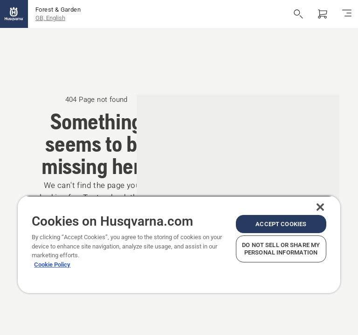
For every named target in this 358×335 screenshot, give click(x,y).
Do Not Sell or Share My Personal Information (281, 248)
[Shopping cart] (322, 14)
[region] (179, 244)
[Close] (320, 207)
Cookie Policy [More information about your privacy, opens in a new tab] (52, 264)
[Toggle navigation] (347, 14)
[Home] (14, 14)
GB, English (50, 17)
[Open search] (298, 14)
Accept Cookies (280, 224)
